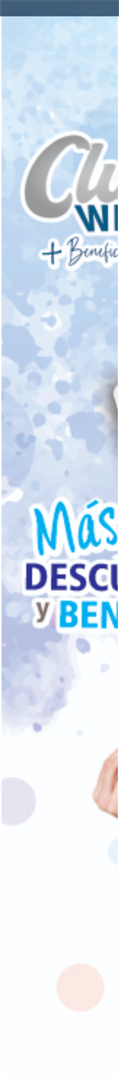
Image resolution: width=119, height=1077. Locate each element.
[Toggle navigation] (13, 8)
